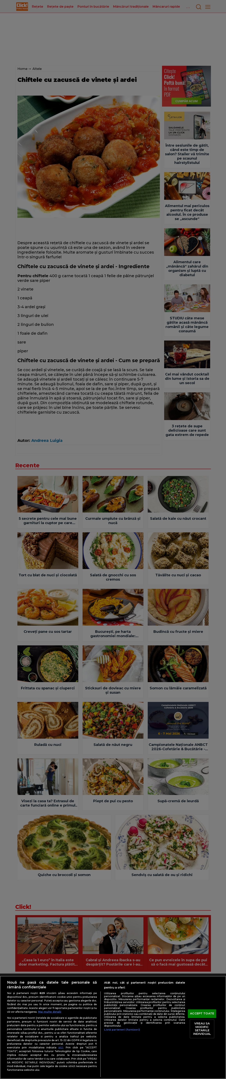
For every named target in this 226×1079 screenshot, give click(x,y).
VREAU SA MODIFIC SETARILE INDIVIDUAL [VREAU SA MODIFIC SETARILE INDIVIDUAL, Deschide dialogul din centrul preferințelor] (202, 1029)
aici (60, 1047)
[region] (113, 1027)
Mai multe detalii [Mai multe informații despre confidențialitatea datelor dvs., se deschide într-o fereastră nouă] (49, 1011)
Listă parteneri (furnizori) (122, 1029)
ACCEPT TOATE (202, 1013)
